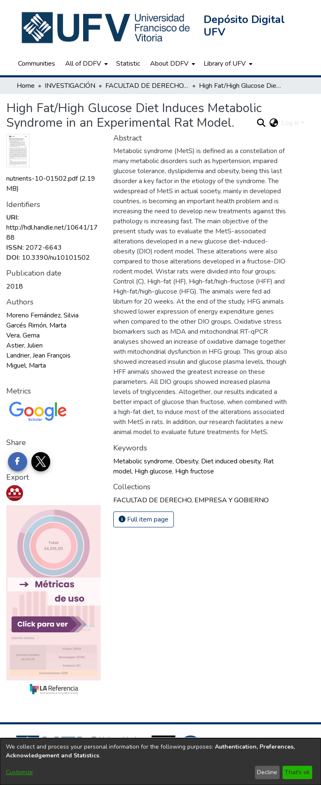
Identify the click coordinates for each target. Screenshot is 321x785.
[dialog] (160, 761)
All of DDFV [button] (83, 63)
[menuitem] (86, 64)
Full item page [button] (143, 519)
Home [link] (26, 85)
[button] (106, 28)
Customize (19, 772)
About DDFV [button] (169, 63)
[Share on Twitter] (41, 461)
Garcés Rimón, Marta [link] (36, 325)
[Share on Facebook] (17, 461)
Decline (267, 772)
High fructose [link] (194, 471)
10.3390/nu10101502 (56, 257)
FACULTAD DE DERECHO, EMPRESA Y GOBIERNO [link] (147, 85)
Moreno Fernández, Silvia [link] (42, 315)
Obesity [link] (187, 461)
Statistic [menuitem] (128, 63)
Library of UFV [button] (225, 63)
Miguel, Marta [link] (26, 365)
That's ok (297, 772)
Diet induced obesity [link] (230, 461)
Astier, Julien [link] (24, 345)
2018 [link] (14, 286)
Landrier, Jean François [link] (38, 355)
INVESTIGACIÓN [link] (70, 85)
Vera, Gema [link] (23, 335)
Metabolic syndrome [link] (143, 461)
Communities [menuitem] (36, 63)
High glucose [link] (153, 471)
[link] (191, 500)
